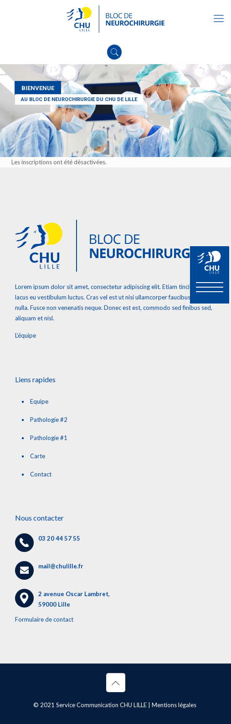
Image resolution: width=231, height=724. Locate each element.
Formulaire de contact (44, 619)
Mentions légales (174, 705)
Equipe (39, 401)
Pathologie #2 (48, 419)
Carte (37, 456)
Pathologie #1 (48, 437)
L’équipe (25, 335)
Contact (40, 474)
